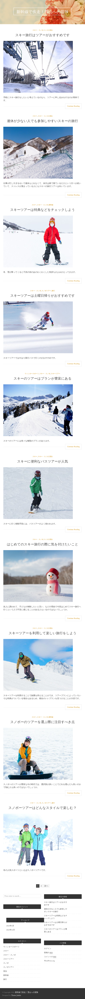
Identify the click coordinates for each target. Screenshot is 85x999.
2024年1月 (10, 926)
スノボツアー (46, 291)
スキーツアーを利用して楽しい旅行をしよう (42, 632)
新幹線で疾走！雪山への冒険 (26, 992)
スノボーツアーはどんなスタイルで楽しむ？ (42, 807)
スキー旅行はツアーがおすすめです (42, 34)
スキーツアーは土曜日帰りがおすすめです (42, 295)
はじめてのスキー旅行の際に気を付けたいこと (42, 543)
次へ (46, 886)
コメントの (50, 957)
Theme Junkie (16, 995)
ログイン (47, 948)
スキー (35, 116)
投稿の (48, 953)
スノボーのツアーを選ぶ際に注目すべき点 (42, 721)
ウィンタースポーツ (32, 374)
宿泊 (50, 30)
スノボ (46, 30)
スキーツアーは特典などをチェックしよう (42, 209)
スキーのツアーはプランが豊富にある (42, 378)
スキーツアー (55, 374)
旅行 (53, 291)
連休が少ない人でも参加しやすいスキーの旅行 (42, 120)
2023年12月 (10, 930)
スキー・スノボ (38, 30)
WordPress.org (49, 961)
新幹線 (51, 205)
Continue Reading (73, 106)
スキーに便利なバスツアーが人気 (42, 461)
